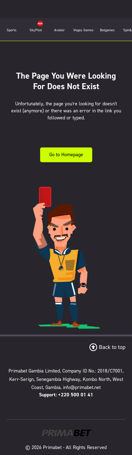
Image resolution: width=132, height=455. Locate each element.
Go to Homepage (66, 154)
